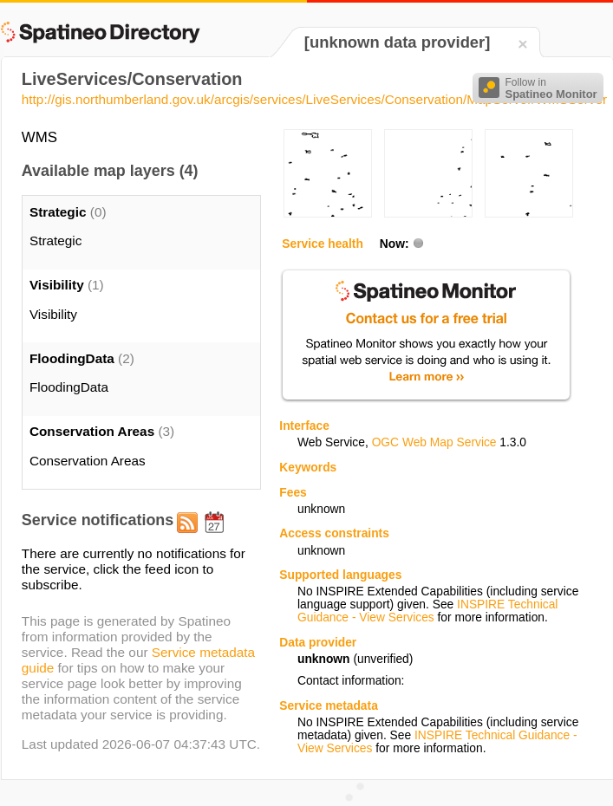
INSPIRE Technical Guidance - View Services (427, 611)
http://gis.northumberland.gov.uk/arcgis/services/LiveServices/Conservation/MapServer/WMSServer (314, 99)
